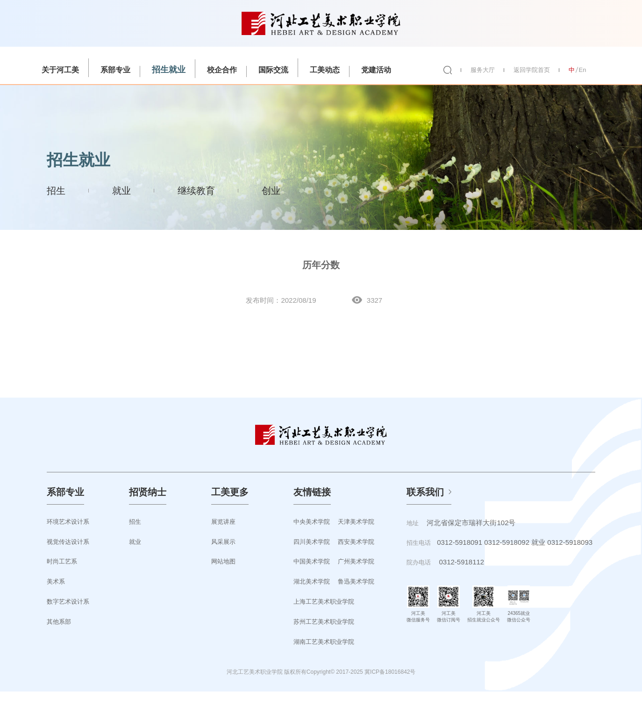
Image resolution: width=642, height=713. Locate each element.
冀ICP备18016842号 (389, 672)
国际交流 (273, 70)
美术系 (56, 581)
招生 (56, 190)
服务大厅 (483, 69)
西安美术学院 (356, 541)
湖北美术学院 (311, 581)
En (582, 69)
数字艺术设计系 (68, 601)
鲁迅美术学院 (356, 581)
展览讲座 (223, 521)
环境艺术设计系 (68, 521)
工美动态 (325, 70)
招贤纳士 (147, 492)
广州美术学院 (356, 561)
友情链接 (312, 492)
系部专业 (115, 70)
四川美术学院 (311, 541)
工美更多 (230, 492)
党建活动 (376, 70)
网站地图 (223, 561)
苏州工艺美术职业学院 (323, 621)
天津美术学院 (356, 521)
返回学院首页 (532, 69)
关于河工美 (60, 70)
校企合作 (222, 70)
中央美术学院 (311, 521)
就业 (121, 190)
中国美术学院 (311, 561)
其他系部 (59, 621)
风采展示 (223, 541)
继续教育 (196, 190)
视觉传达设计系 (68, 541)
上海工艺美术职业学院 (323, 601)
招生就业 (168, 69)
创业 (271, 190)
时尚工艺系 (62, 561)
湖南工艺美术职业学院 (323, 641)
